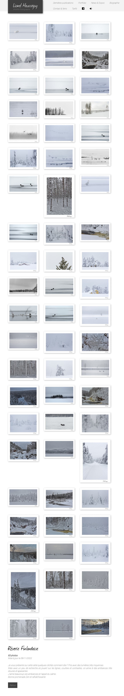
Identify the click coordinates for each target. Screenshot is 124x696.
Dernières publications (63, 2)
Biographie (114, 2)
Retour (13, 685)
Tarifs (74, 8)
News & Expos (97, 2)
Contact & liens (60, 8)
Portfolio (82, 2)
